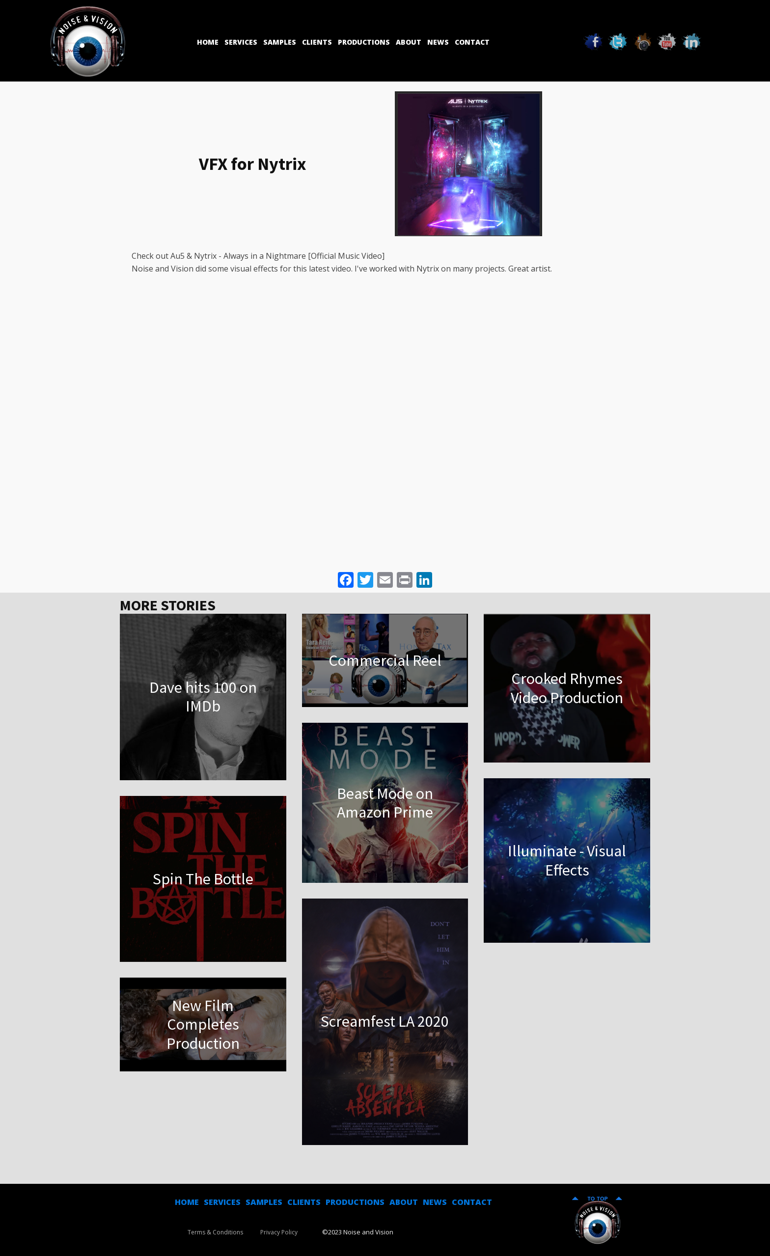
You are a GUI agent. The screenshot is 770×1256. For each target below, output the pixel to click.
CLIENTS (304, 1202)
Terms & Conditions (215, 1232)
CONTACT (472, 1202)
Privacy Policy (279, 1232)
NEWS (435, 1202)
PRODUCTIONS (355, 1202)
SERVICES (222, 1202)
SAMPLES (264, 1202)
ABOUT (403, 1202)
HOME (187, 1202)
